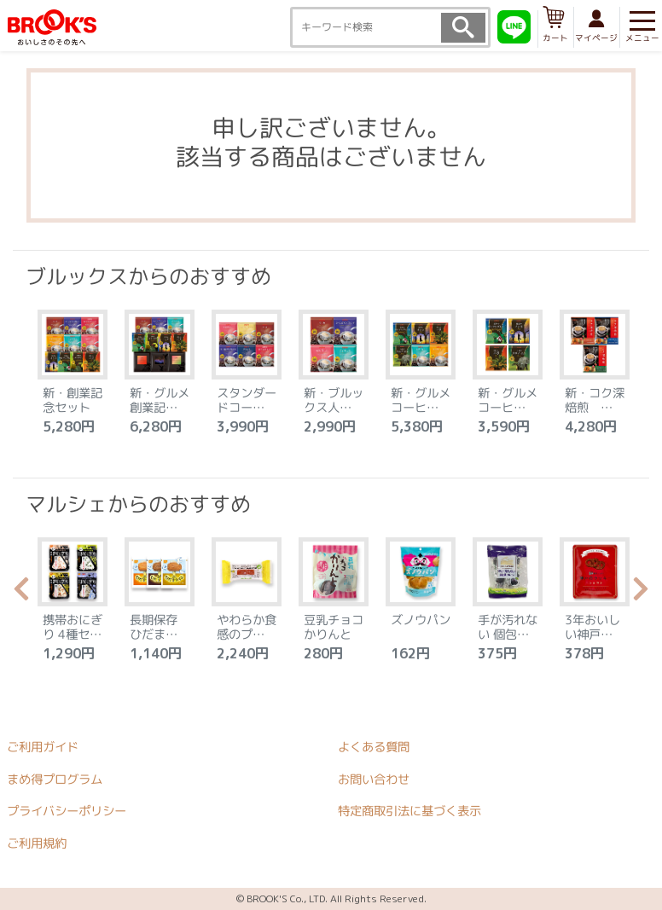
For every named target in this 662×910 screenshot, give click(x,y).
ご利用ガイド (42, 747)
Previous (21, 593)
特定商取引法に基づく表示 (409, 811)
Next (640, 593)
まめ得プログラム (54, 779)
